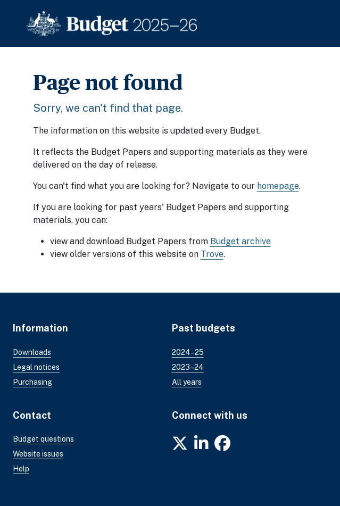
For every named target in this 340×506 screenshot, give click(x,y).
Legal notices (36, 367)
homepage (278, 186)
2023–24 (188, 367)
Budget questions (43, 439)
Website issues (38, 454)
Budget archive (240, 241)
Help (21, 468)
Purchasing (32, 382)
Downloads (32, 352)
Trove (212, 254)
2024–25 (188, 352)
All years (187, 382)
